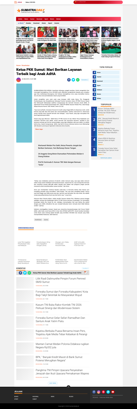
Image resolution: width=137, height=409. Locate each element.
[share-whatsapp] (77, 80)
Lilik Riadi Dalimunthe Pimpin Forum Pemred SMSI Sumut (60, 280)
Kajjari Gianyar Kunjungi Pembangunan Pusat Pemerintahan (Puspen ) (87, 56)
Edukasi (99, 90)
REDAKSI (95, 397)
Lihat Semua (52, 383)
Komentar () (84, 80)
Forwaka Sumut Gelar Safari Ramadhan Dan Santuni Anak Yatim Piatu (60, 319)
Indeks (20, 19)
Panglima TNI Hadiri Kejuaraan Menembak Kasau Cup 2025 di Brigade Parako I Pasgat (24, 40)
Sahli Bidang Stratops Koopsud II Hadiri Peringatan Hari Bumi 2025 (46, 39)
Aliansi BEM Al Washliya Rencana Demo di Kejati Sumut (106, 140)
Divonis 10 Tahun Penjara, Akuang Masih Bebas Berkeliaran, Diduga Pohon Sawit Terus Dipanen (47, 56)
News (26, 19)
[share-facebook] (69, 80)
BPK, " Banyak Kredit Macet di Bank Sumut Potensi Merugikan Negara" (59, 359)
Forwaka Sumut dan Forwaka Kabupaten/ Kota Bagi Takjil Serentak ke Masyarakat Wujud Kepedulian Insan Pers (62, 295)
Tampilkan (85, 268)
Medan (58, 19)
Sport (46, 19)
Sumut (32, 19)
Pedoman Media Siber (106, 397)
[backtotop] (69, 387)
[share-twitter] (73, 80)
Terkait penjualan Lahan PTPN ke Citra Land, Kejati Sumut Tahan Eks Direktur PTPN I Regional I (89, 40)
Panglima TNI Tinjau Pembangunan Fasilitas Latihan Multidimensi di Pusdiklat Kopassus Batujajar (67, 56)
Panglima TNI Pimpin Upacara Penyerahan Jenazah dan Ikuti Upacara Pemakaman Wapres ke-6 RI (62, 373)
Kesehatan (25, 65)
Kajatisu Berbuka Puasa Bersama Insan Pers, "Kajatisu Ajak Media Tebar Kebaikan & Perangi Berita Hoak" (61, 334)
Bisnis (52, 19)
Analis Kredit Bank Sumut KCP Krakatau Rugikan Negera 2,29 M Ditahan (110, 40)
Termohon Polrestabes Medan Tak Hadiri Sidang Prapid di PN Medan (111, 55)
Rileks (99, 98)
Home (20, 2)
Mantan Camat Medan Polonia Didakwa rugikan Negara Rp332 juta (62, 346)
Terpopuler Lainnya (106, 158)
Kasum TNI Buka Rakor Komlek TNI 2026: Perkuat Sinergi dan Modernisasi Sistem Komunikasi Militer (59, 308)
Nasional (39, 19)
